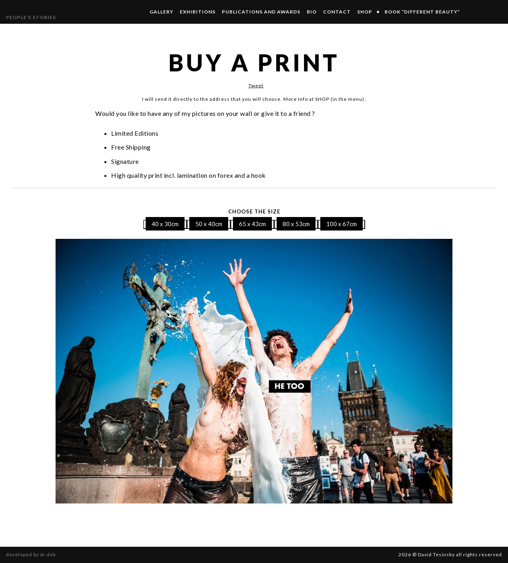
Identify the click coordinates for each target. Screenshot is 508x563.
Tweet (256, 85)
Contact (337, 12)
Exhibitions (198, 12)
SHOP (364, 12)
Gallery (161, 12)
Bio (312, 12)
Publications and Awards (261, 12)
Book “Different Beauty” (422, 12)
